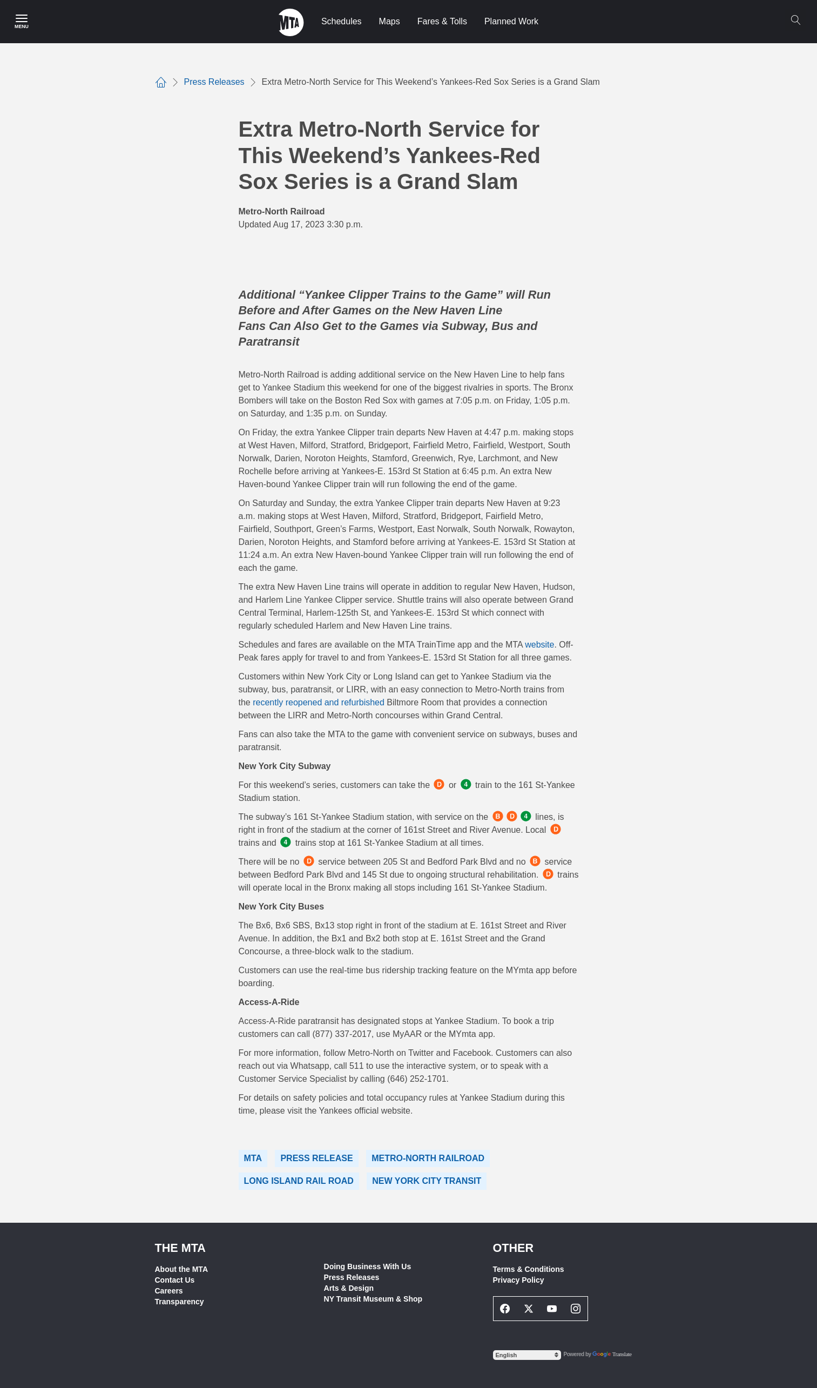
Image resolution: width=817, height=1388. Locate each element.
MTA (253, 1158)
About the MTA (181, 1269)
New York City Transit (426, 1180)
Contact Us (175, 1280)
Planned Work (511, 21)
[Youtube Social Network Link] (552, 1308)
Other (513, 1248)
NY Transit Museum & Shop (373, 1299)
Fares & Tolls (442, 21)
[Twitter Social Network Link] (529, 1308)
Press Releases (352, 1277)
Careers (169, 1290)
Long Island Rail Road (299, 1180)
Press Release (316, 1158)
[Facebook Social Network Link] (505, 1308)
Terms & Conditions (528, 1269)
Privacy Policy (518, 1280)
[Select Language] (527, 1355)
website (539, 644)
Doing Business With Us (367, 1266)
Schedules (341, 21)
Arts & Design (349, 1288)
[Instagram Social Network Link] (576, 1308)
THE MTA (180, 1248)
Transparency (179, 1301)
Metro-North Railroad (428, 1158)
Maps (389, 21)
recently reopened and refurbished (318, 702)
